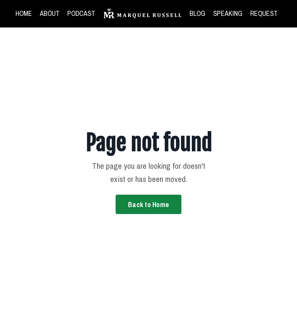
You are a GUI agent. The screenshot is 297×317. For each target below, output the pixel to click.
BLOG (197, 13)
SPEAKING (227, 13)
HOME (23, 13)
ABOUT (50, 13)
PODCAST (81, 13)
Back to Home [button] (148, 204)
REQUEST (264, 13)
